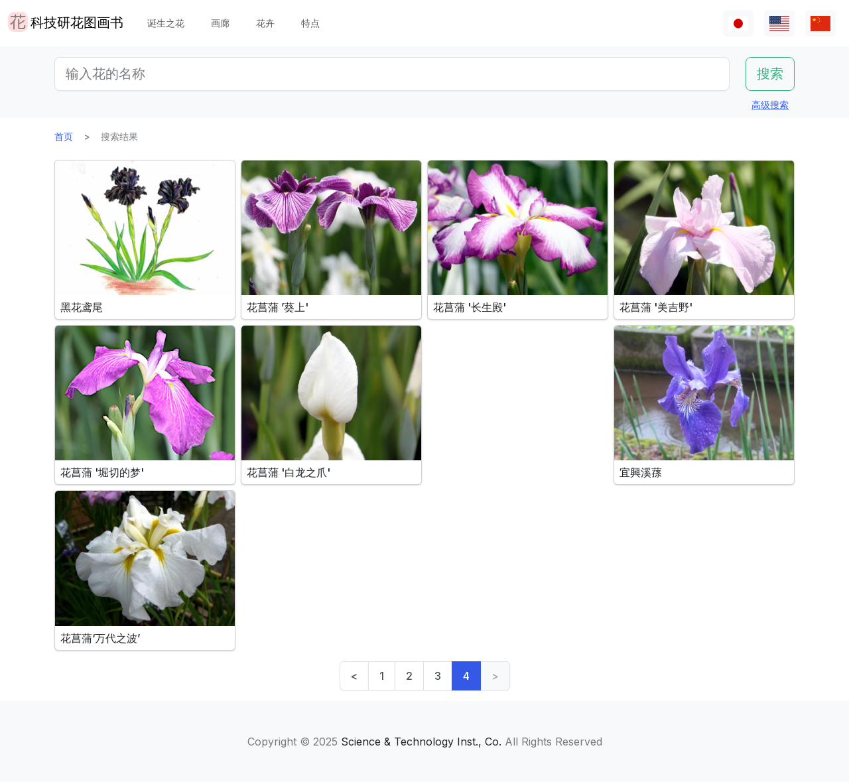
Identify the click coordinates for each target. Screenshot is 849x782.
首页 (63, 136)
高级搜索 (770, 104)
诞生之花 (165, 23)
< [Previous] (354, 676)
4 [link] (466, 676)
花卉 (265, 23)
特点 (310, 23)
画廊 (220, 23)
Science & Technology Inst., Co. (421, 741)
